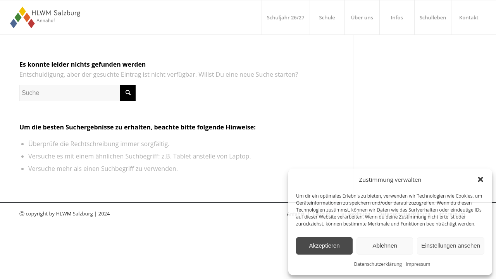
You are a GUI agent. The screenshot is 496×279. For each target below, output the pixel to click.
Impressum (418, 264)
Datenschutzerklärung (378, 264)
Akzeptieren (324, 245)
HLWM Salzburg (74, 213)
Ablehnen (384, 245)
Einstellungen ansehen (450, 245)
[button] (480, 179)
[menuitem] (286, 17)
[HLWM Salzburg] (46, 17)
